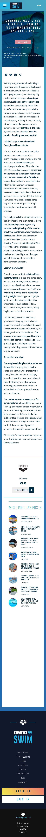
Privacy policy (23, 823)
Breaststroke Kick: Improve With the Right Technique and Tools (30, 601)
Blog (12, 53)
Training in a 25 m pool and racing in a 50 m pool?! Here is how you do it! (30, 542)
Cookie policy (23, 826)
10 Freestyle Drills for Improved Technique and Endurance (30, 578)
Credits (23, 829)
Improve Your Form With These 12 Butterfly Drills (30, 529)
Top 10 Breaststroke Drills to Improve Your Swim (30, 554)
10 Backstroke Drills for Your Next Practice (30, 518)
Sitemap (23, 832)
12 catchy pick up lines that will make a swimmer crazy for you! (30, 566)
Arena (19, 47)
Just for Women (21, 53)
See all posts (24, 490)
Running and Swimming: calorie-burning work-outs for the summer (30, 589)
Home (39, 5)
